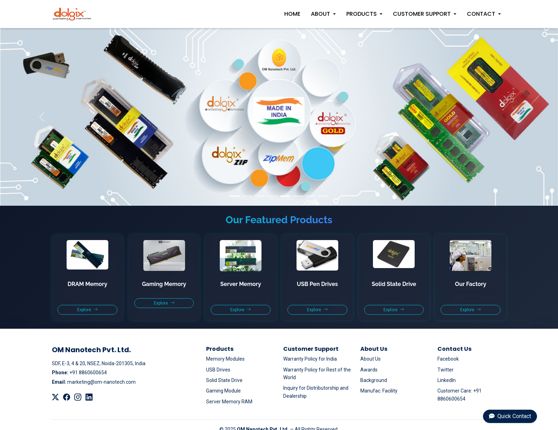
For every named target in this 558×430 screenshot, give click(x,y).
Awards (368, 370)
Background (373, 380)
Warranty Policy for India (310, 359)
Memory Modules (225, 359)
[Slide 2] (247, 196)
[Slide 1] (235, 196)
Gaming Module (223, 391)
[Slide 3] (260, 196)
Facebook (448, 359)
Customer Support (422, 14)
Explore (87, 309)
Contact (481, 14)
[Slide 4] (272, 196)
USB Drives (218, 370)
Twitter (445, 370)
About (320, 14)
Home (292, 14)
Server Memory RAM (229, 401)
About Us (370, 359)
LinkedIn (446, 380)
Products (361, 14)
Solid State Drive (224, 380)
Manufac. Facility (378, 391)
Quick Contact (510, 416)
